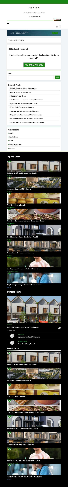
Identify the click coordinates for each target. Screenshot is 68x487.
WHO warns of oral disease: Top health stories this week (27, 122)
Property (12, 148)
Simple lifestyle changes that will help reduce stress (26, 115)
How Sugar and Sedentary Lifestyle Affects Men (24, 111)
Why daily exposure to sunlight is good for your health (26, 118)
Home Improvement (15, 144)
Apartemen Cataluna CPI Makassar (20, 92)
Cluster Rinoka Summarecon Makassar (22, 107)
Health (11, 141)
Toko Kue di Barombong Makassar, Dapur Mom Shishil (26, 100)
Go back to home (34, 65)
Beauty (11, 133)
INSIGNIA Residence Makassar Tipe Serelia (23, 88)
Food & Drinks (13, 137)
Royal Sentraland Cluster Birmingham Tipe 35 (23, 103)
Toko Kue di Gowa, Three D (18, 96)
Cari (9, 74)
